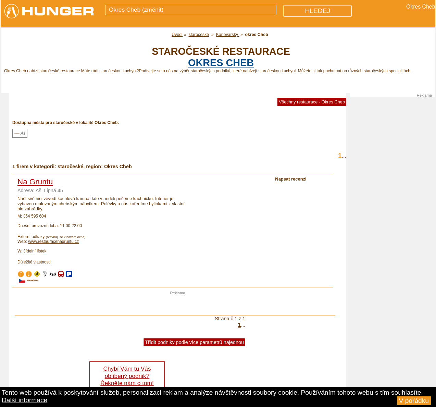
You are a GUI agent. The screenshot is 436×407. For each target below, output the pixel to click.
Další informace (24, 400)
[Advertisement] (178, 305)
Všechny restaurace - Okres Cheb (312, 101)
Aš (19, 133)
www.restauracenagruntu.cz (53, 241)
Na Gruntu (35, 181)
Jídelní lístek (35, 251)
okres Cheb (221, 62)
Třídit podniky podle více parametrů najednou (194, 342)
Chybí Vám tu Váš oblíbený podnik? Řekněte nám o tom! (126, 375)
